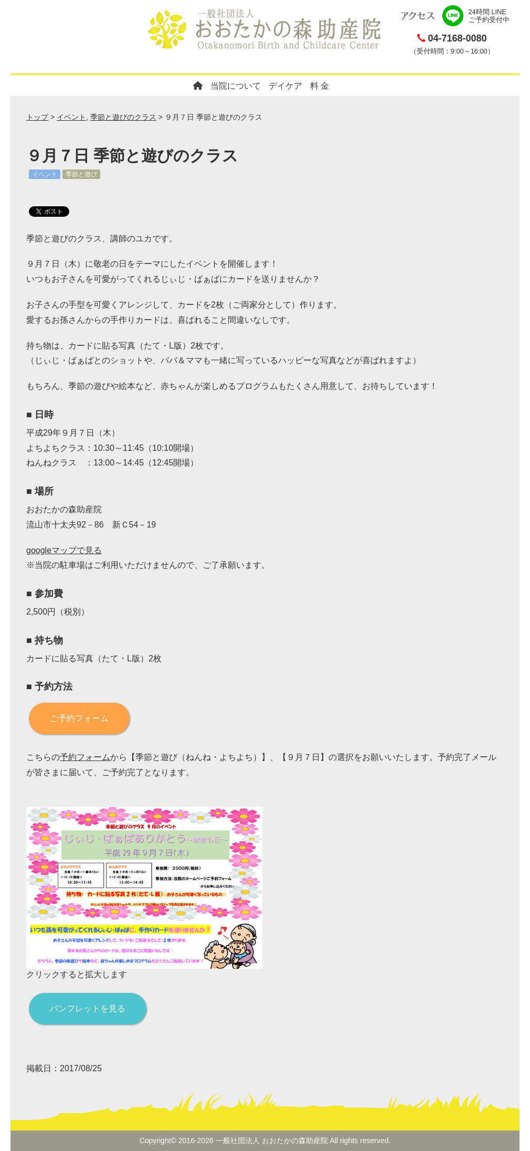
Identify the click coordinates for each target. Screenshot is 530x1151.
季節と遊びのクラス (123, 117)
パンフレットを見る (87, 1008)
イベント (71, 117)
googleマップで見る (64, 550)
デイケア (285, 85)
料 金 (319, 85)
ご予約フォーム (79, 718)
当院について (235, 85)
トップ (37, 117)
